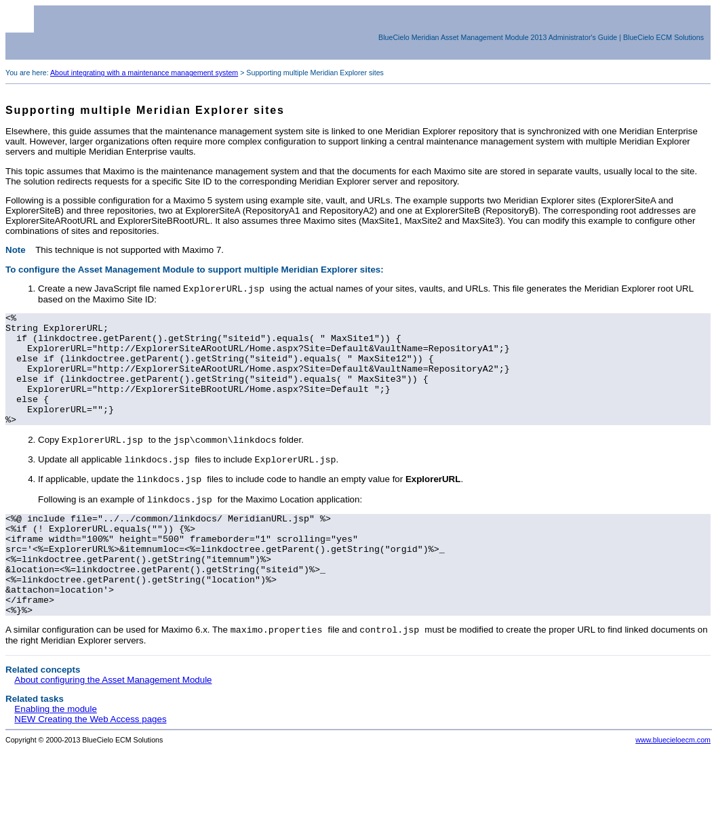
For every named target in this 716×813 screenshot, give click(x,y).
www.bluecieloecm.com (673, 791)
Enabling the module (55, 760)
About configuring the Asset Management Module (113, 731)
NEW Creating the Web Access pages (90, 770)
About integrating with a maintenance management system (144, 72)
